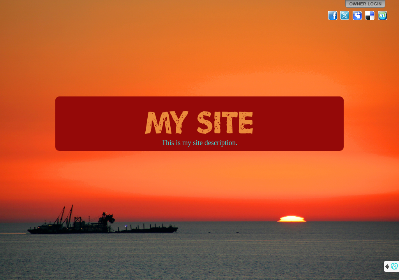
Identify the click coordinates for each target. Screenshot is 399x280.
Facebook (332, 15)
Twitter (345, 15)
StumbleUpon (382, 15)
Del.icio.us (370, 15)
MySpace (357, 15)
